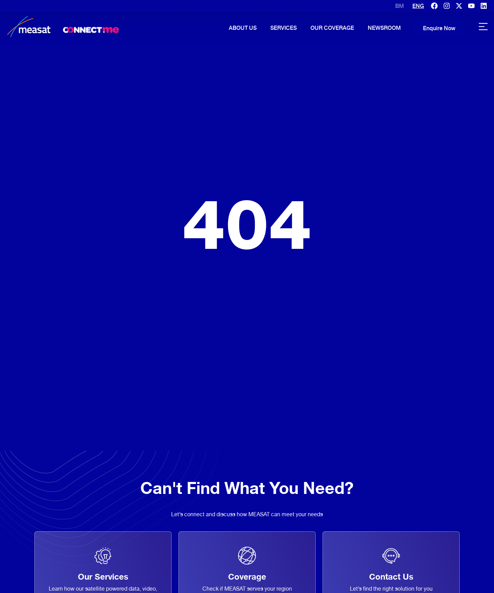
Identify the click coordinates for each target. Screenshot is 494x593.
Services (283, 28)
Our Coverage (332, 28)
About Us (243, 28)
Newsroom (384, 28)
